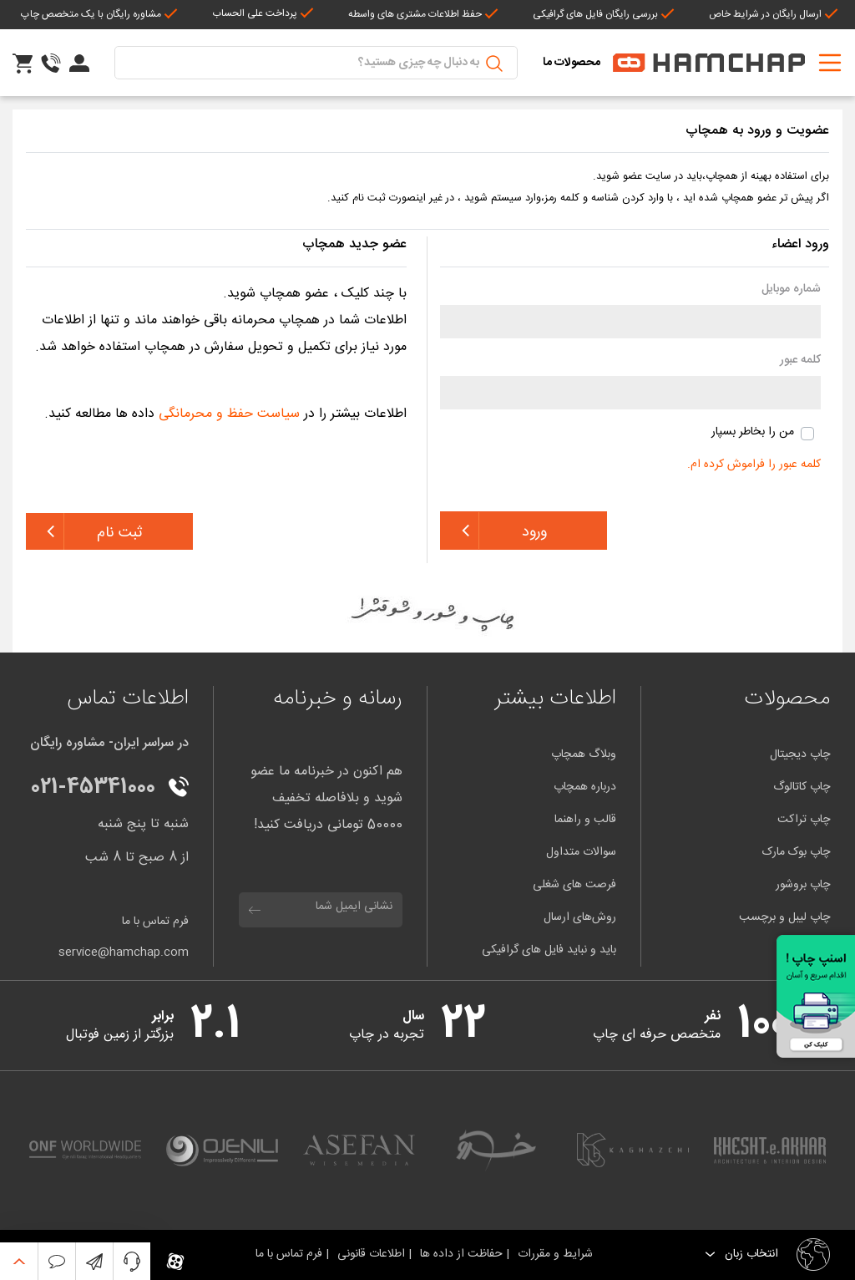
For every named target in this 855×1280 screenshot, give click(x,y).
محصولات (787, 699)
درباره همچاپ (585, 787)
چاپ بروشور (803, 885)
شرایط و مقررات (559, 1254)
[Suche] (316, 62)
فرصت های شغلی (574, 885)
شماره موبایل (791, 289)
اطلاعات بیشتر (555, 699)
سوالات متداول (581, 852)
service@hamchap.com (123, 952)
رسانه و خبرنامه (337, 699)
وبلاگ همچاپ (583, 754)
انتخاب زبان (749, 1254)
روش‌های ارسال (580, 917)
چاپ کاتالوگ (801, 787)
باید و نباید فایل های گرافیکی (549, 950)
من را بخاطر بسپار (752, 432)
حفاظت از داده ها (463, 1254)
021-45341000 (93, 788)
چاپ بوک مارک (796, 852)
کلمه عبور (800, 360)
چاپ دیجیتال (800, 754)
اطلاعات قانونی (372, 1254)
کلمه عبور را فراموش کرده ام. (754, 465)
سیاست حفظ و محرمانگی (229, 414)
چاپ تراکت (803, 820)
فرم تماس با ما (155, 922)
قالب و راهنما (585, 820)
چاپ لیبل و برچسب (784, 917)
